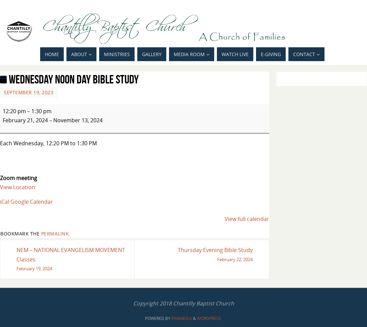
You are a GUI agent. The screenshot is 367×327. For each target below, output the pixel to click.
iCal (4, 201)
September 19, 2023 (28, 92)
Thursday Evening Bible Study (196, 255)
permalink (55, 233)
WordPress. (209, 318)
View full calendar (247, 219)
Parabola (181, 318)
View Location (17, 187)
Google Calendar (31, 201)
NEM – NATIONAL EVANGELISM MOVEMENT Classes (73, 259)
